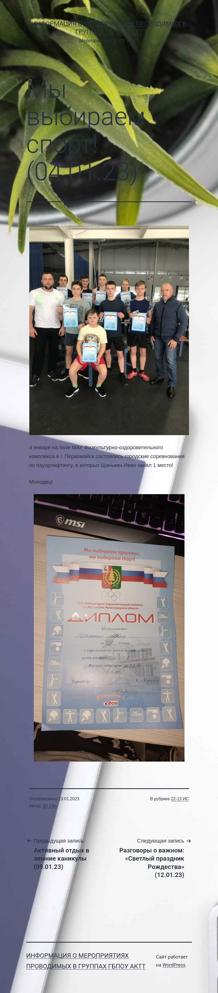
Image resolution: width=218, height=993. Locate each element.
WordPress (174, 965)
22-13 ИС (180, 799)
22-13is (50, 806)
